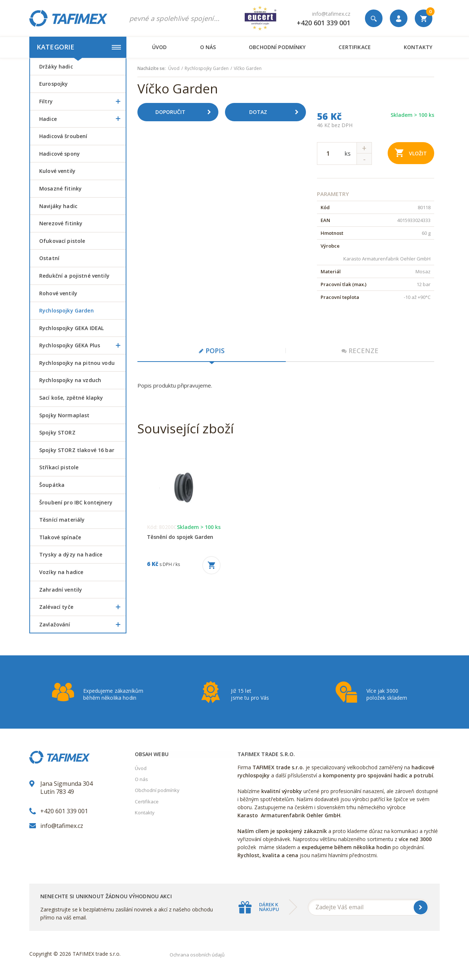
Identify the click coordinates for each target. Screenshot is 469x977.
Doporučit (185, 112)
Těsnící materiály (62, 519)
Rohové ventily (58, 293)
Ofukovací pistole (62, 240)
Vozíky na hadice (61, 572)
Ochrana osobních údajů (197, 954)
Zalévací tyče (82, 607)
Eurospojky (53, 83)
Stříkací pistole (58, 467)
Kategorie (79, 47)
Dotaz (276, 112)
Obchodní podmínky (277, 47)
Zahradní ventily (60, 589)
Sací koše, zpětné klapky (71, 397)
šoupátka (51, 484)
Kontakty (418, 47)
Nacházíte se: (151, 68)
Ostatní (49, 258)
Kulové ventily (57, 170)
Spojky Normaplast (64, 415)
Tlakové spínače (60, 537)
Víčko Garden (248, 68)
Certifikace (354, 47)
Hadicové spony (59, 153)
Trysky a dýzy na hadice (70, 554)
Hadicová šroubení (63, 136)
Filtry (82, 101)
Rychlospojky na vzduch (70, 380)
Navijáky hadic (58, 206)
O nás (208, 47)
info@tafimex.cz (331, 13)
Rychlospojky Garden (66, 310)
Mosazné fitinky (60, 188)
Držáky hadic (56, 66)
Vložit (411, 152)
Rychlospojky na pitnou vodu (77, 362)
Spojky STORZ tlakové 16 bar (76, 450)
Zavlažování (82, 624)
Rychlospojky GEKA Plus (82, 345)
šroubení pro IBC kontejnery (75, 502)
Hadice (82, 119)
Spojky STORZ (57, 432)
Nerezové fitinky (60, 223)
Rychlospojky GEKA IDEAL (71, 328)
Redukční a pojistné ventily (74, 275)
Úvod (159, 47)
